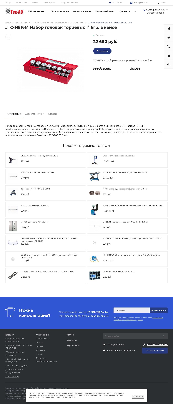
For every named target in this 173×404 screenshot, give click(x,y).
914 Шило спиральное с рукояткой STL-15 (39, 156)
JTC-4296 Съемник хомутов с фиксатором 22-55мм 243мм (47, 271)
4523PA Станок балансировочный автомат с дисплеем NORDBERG (133, 205)
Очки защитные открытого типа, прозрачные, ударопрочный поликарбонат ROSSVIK (49, 239)
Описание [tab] (14, 113)
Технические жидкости (16, 365)
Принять (138, 396)
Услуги (70, 335)
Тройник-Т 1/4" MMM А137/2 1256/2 (35, 189)
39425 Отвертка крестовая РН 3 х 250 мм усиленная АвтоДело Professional (50, 256)
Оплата (35, 3)
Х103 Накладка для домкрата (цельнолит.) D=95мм (125, 189)
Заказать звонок (156, 13)
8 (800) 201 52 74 (155, 9)
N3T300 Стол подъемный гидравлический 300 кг (125, 172)
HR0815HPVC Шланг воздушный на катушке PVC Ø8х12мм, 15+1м (131, 255)
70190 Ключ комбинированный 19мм (37, 172)
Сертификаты (49, 3)
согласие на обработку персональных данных (138, 319)
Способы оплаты (102, 68)
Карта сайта (73, 345)
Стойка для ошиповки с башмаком (118, 156)
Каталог (9, 335)
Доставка (135, 68)
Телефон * (121, 310)
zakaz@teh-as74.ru (141, 3)
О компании (21, 3)
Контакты (72, 340)
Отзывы (39, 342)
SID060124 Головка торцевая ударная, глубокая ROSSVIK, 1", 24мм (132, 238)
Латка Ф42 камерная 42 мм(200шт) (118, 271)
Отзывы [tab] (52, 114)
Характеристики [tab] (34, 114)
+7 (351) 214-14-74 (157, 344)
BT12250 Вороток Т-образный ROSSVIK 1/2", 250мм (125, 222)
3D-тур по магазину (69, 3)
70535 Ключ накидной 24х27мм (35, 205)
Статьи (39, 354)
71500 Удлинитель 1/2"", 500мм (34, 222)
